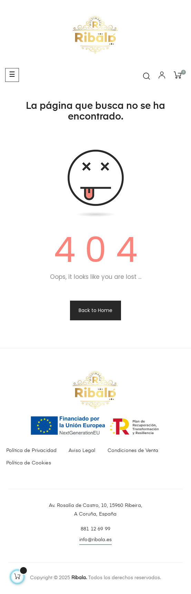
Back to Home (95, 310)
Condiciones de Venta (133, 450)
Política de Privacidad (31, 450)
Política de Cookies (28, 463)
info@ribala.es (95, 539)
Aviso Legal (82, 450)
